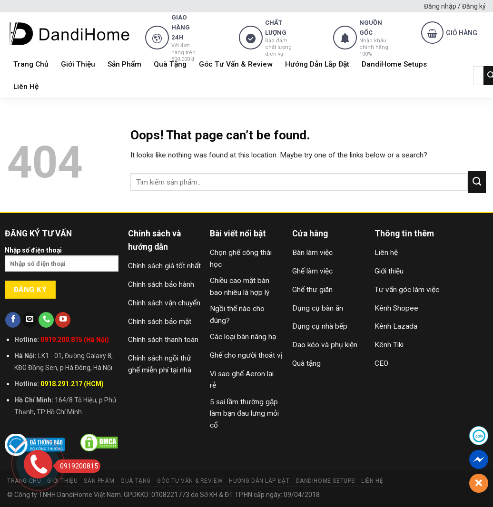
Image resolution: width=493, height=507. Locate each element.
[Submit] (477, 182)
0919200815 (76, 466)
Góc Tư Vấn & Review (236, 64)
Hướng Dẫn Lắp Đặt (317, 64)
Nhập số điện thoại (61, 262)
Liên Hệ (26, 86)
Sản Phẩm (124, 64)
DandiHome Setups (394, 64)
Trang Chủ (31, 64)
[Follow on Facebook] (12, 320)
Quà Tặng (170, 64)
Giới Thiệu (78, 64)
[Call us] (46, 320)
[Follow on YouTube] (62, 320)
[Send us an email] (29, 320)
